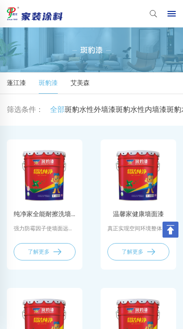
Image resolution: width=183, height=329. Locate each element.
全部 (57, 109)
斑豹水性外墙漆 (90, 109)
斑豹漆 (48, 82)
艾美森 (80, 82)
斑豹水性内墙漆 (141, 109)
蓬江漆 (16, 82)
